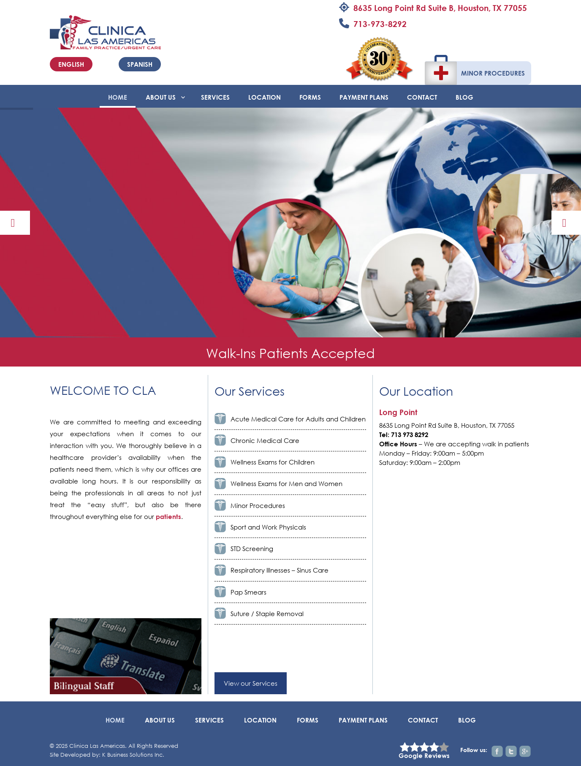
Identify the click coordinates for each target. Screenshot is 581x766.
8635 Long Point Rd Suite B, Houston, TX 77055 (440, 8)
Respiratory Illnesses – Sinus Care (280, 570)
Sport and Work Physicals (268, 527)
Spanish (139, 64)
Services (215, 97)
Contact (422, 97)
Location (264, 97)
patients (168, 516)
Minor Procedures (493, 73)
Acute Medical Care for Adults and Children (298, 419)
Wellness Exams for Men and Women (286, 483)
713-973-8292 (380, 24)
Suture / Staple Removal (267, 613)
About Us (161, 97)
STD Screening (252, 548)
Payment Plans (363, 97)
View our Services (250, 683)
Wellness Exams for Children (273, 462)
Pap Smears (248, 592)
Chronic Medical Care (265, 440)
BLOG (464, 97)
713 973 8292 (409, 434)
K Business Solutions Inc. (133, 754)
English (71, 64)
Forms (310, 97)
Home (117, 97)
